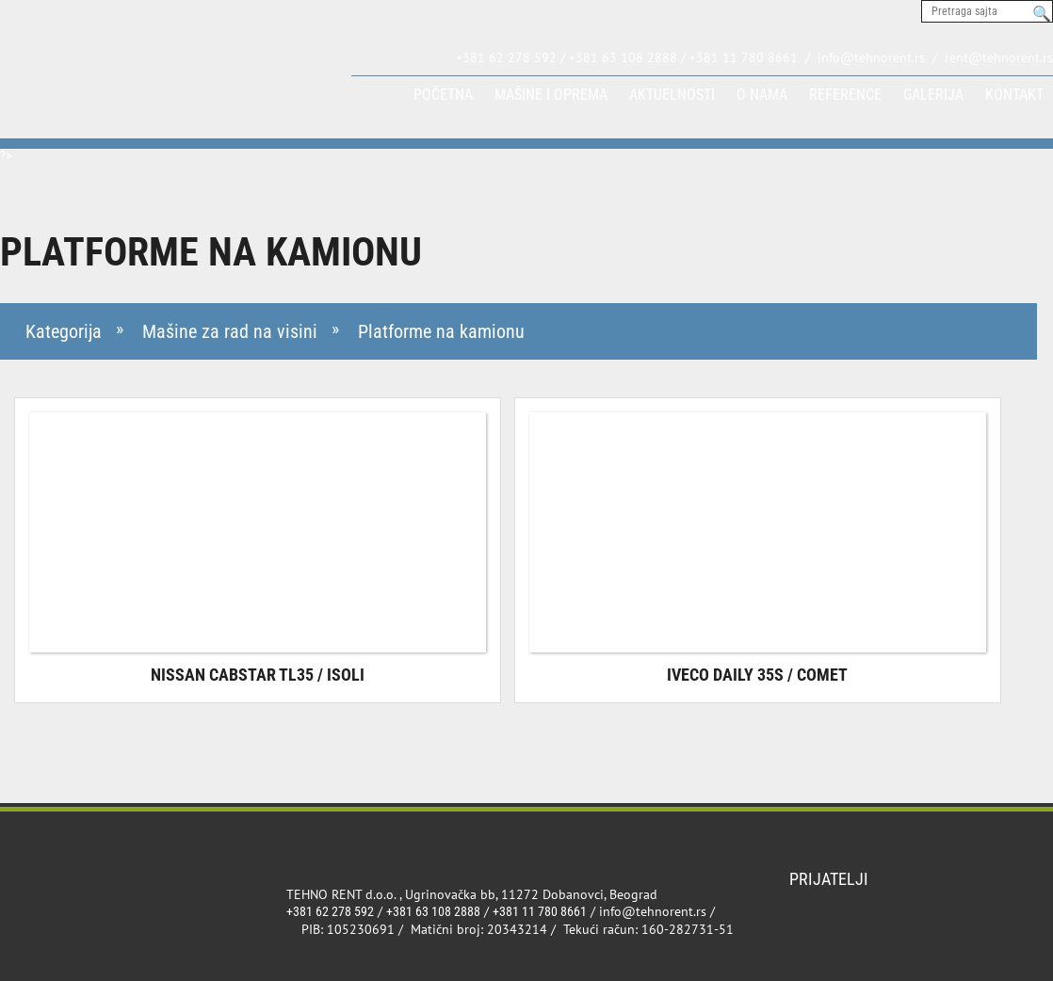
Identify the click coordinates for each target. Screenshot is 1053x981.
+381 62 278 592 (330, 911)
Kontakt (1014, 95)
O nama (762, 95)
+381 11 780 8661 (540, 911)
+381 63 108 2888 (433, 911)
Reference (845, 95)
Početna (443, 95)
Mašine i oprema (551, 95)
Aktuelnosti (672, 95)
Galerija (933, 95)
